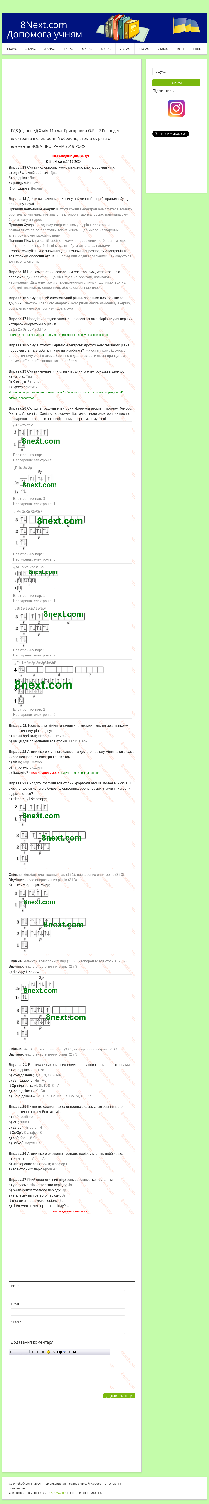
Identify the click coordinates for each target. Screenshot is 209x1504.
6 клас (106, 49)
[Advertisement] (72, 96)
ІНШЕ (197, 49)
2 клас (30, 49)
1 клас (12, 49)
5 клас (87, 49)
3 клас (49, 49)
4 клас (68, 49)
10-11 (180, 49)
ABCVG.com (59, 1493)
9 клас (163, 49)
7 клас (125, 49)
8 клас (144, 49)
